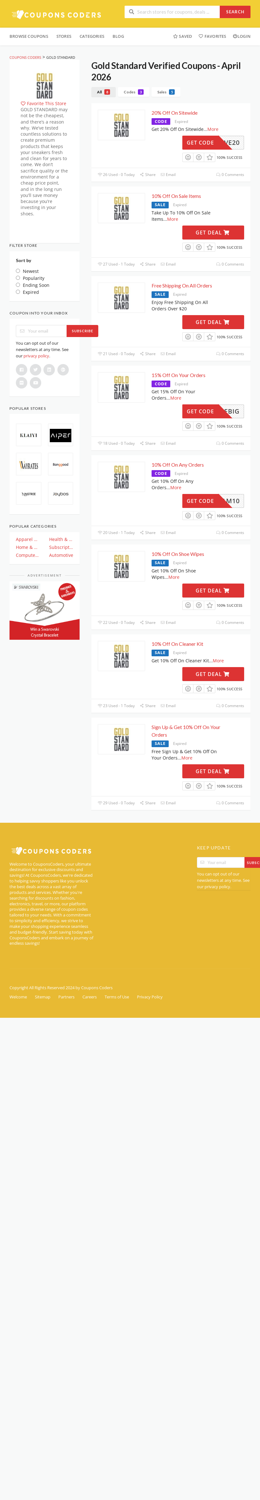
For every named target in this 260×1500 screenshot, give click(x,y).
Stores (63, 36)
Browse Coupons (29, 36)
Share (147, 174)
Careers (89, 997)
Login (241, 36)
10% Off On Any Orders (178, 465)
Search (235, 11)
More (212, 129)
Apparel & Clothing (28, 539)
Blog (118, 36)
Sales (166, 92)
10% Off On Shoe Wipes (178, 554)
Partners (66, 997)
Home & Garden (28, 547)
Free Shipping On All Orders (182, 285)
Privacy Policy (150, 997)
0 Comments (230, 174)
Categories (92, 36)
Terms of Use (117, 997)
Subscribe (82, 331)
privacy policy (36, 356)
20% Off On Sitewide (175, 113)
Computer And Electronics (28, 555)
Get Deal (213, 232)
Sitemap (42, 997)
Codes (134, 92)
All (103, 92)
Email (168, 174)
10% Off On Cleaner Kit (177, 644)
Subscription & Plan (61, 547)
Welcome (18, 997)
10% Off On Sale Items (176, 196)
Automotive (61, 555)
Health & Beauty (61, 539)
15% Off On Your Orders (178, 375)
